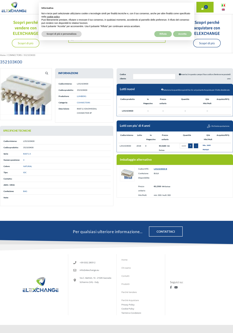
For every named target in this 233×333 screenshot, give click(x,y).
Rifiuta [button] (163, 26)
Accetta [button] (182, 26)
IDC (25, 172)
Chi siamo (126, 267)
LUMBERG (81, 96)
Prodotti (125, 284)
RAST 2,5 (27, 154)
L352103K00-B (160, 169)
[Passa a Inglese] (223, 9)
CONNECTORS (14, 55)
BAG (25, 191)
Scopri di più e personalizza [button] (61, 26)
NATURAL (27, 166)
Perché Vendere (129, 292)
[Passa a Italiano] (223, 5)
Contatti (125, 275)
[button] (47, 73)
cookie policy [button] (53, 9)
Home (3, 55)
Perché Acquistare (130, 300)
